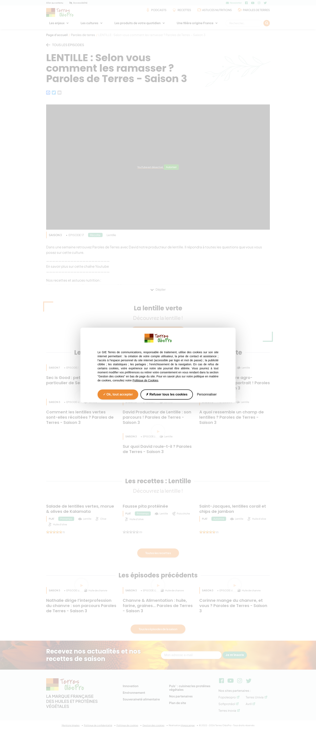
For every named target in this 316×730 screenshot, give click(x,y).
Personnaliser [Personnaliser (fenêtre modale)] (207, 394)
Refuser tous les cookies (166, 394)
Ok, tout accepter (118, 394)
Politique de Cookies (145, 380)
